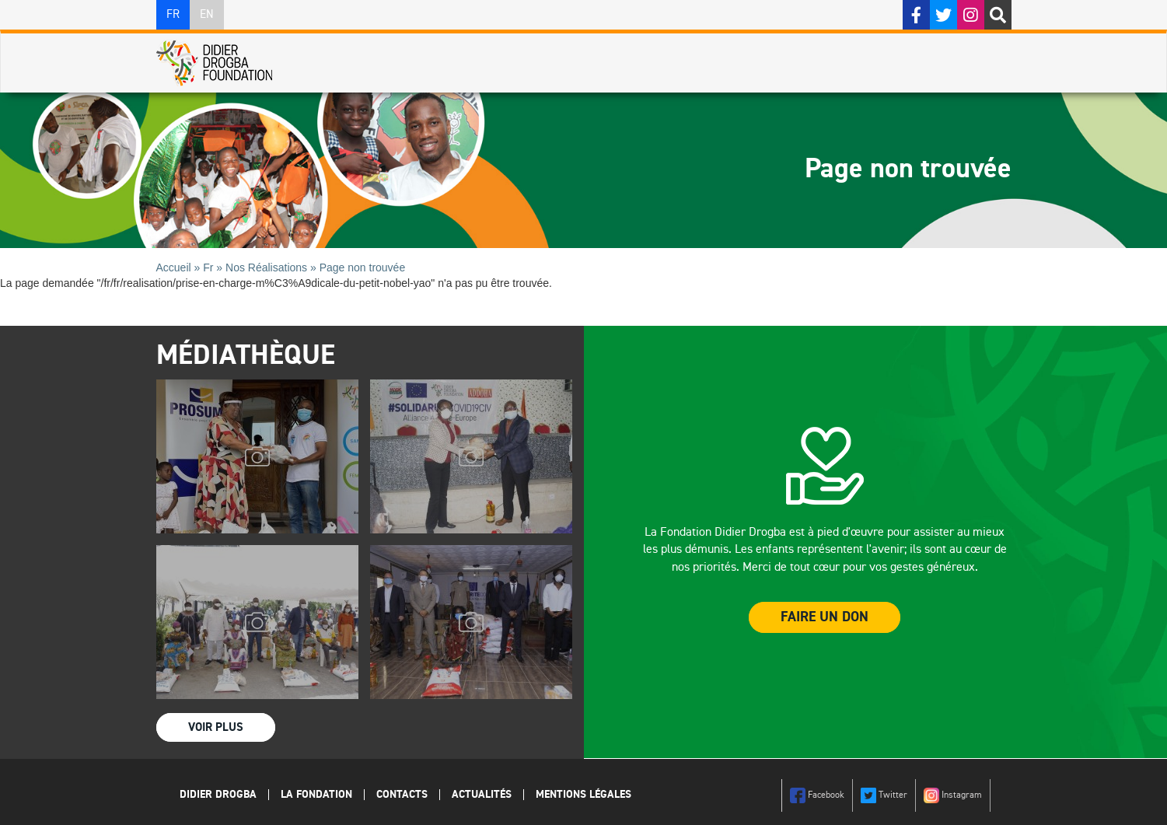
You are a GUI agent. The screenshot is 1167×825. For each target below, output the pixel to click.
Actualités (482, 794)
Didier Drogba (218, 794)
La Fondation (316, 794)
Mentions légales (583, 794)
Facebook (817, 795)
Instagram (953, 795)
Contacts (402, 794)
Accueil (173, 267)
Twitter (884, 795)
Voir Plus (215, 727)
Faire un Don (824, 617)
